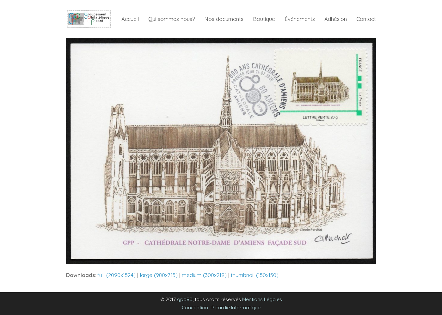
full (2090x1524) (116, 275)
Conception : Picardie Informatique (221, 307)
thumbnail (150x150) (255, 275)
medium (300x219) (204, 275)
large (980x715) (159, 275)
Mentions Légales (262, 299)
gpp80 (185, 299)
